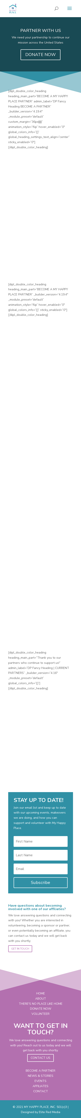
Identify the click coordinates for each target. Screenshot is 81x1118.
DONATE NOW (40, 54)
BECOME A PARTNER (40, 1071)
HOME (40, 993)
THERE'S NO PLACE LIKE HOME (40, 1004)
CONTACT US (40, 1058)
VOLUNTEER (40, 1014)
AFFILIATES (40, 1086)
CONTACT (40, 1091)
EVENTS (40, 1081)
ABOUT (40, 999)
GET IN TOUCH (20, 948)
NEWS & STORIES (40, 1076)
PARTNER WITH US (40, 30)
